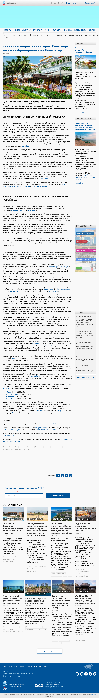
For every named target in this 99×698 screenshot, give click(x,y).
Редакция (30, 666)
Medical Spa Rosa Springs (58, 267)
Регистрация (76, 3)
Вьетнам (5, 627)
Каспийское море (40, 566)
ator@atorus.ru (18, 686)
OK (59, 3)
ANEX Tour (65, 184)
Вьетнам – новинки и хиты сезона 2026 (85, 360)
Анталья (28, 627)
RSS (45, 666)
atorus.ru (93, 694)
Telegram (62, 3)
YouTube (51, 3)
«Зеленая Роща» (12, 394)
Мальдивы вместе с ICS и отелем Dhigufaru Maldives (85, 371)
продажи (66, 447)
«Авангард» (16, 358)
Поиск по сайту (90, 3)
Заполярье (30, 447)
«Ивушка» (61, 411)
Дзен (48, 3)
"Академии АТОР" (10, 435)
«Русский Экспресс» (39, 186)
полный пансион (57, 447)
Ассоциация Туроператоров (11, 2)
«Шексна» (39, 411)
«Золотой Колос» (36, 376)
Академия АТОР (75, 35)
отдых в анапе (80, 576)
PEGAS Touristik (44, 178)
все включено (61, 573)
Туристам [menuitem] (57, 30)
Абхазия (55, 641)
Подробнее (79, 183)
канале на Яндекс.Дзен (53, 424)
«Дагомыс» (53, 291)
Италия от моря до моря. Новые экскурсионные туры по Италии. (85, 335)
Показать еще (49, 651)
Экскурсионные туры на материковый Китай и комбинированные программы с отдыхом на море (84, 322)
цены (29, 449)
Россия (11, 447)
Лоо (36, 447)
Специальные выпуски (84, 233)
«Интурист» (16, 186)
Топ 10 (78, 268)
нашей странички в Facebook (46, 430)
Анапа (88, 576)
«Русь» (8, 392)
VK (55, 3)
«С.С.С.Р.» (9, 398)
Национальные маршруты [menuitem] (75, 30)
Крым (53, 573)
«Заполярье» (48, 289)
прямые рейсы (14, 627)
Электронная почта (11, 492)
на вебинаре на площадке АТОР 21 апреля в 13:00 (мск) (85, 177)
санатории (18, 449)
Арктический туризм (20, 35)
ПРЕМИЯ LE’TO (37, 35)
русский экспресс (8, 449)
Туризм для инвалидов (56, 35)
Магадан (22, 447)
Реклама (38, 666)
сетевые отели (42, 629)
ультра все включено (82, 571)
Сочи (16, 447)
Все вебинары (83, 377)
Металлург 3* (37, 344)
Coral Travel (7, 186)
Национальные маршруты (85, 259)
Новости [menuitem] (7, 30)
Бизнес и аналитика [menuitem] (22, 30)
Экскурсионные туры (9, 559)
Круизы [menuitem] (48, 30)
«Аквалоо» (14, 291)
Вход (68, 3)
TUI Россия (26, 186)
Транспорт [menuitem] (37, 30)
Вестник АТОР (81, 242)
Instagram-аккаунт (42, 428)
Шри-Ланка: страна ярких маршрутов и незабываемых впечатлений (85, 348)
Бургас (5, 447)
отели (41, 447)
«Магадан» (31, 210)
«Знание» (10, 396)
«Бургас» (15, 413)
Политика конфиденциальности (13, 666)
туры (25, 449)
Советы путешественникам (86, 250)
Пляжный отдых (15, 557)
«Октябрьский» (17, 210)
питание (47, 447)
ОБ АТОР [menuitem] (92, 30)
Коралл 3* (49, 346)
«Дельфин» (25, 146)
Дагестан (6, 557)
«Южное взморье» (63, 289)
